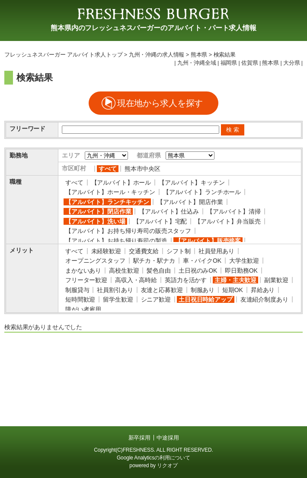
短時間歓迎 (80, 299)
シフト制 (178, 251)
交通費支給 (144, 251)
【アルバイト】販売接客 (208, 240)
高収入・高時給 (136, 280)
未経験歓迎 (106, 251)
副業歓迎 (276, 280)
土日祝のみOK (198, 270)
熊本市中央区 (142, 168)
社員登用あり (216, 251)
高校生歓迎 (124, 270)
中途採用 (168, 437)
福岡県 (229, 63)
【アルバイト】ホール (121, 182)
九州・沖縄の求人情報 (157, 55)
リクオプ (167, 465)
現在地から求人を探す (160, 103)
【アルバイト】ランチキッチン (107, 201)
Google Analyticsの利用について (153, 458)
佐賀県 (249, 63)
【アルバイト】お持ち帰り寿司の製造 (116, 240)
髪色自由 (158, 270)
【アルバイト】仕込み (169, 211)
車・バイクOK (202, 260)
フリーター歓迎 (86, 280)
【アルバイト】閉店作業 (98, 211)
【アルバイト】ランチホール (202, 192)
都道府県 (148, 155)
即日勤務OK (241, 270)
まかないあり (83, 270)
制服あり (202, 289)
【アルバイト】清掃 (234, 211)
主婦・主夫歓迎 (235, 280)
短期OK (232, 289)
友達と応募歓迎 (162, 289)
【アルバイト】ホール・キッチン (110, 192)
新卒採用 (139, 437)
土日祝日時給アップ (206, 299)
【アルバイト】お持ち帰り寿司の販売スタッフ (128, 230)
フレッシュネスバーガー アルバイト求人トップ (63, 55)
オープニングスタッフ (95, 260)
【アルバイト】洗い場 (95, 221)
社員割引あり (115, 289)
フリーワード (27, 128)
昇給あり (263, 289)
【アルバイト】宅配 (160, 221)
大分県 (291, 63)
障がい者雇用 (83, 309)
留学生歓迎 (118, 299)
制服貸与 (77, 289)
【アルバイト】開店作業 (190, 201)
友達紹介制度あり (264, 299)
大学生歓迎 (244, 260)
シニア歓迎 (156, 299)
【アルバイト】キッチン (191, 182)
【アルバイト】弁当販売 (227, 221)
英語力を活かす (186, 280)
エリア (71, 155)
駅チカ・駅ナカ (154, 260)
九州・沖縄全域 (196, 63)
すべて (108, 168)
